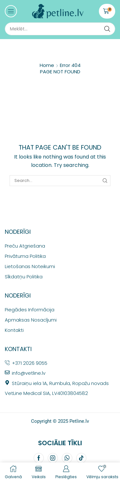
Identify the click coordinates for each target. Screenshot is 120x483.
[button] (11, 11)
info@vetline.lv (28, 373)
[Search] (107, 29)
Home (47, 65)
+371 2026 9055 (29, 363)
